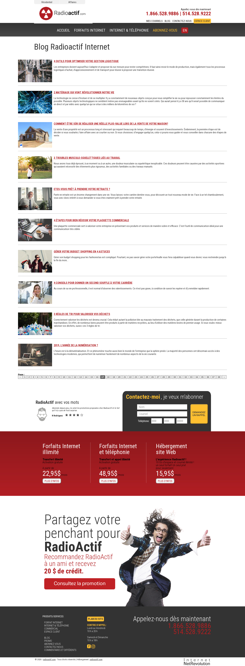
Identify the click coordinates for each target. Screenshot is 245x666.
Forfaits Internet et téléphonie (118, 449)
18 (108, 377)
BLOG (167, 21)
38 (219, 377)
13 (80, 377)
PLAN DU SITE (95, 618)
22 (130, 377)
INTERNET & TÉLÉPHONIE (129, 30)
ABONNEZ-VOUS (165, 30)
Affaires (72, 2)
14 (86, 377)
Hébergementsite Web (171, 449)
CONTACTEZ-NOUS (182, 21)
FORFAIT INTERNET (53, 622)
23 (136, 377)
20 (119, 377)
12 (75, 377)
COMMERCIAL (51, 628)
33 (191, 377)
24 (141, 377)
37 (213, 377)
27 (158, 377)
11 (69, 377)
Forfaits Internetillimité (61, 449)
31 (180, 377)
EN (185, 30)
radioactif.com (49, 659)
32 (185, 377)
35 (202, 377)
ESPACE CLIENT (202, 21)
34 (196, 377)
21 (125, 377)
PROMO (48, 640)
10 (64, 377)
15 (91, 377)
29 (169, 377)
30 (174, 377)
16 (97, 377)
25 (147, 377)
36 (208, 377)
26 (152, 377)
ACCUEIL (63, 30)
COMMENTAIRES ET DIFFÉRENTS (60, 650)
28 (163, 377)
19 (113, 377)
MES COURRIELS (154, 21)
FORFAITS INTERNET (89, 30)
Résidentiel (47, 2)
